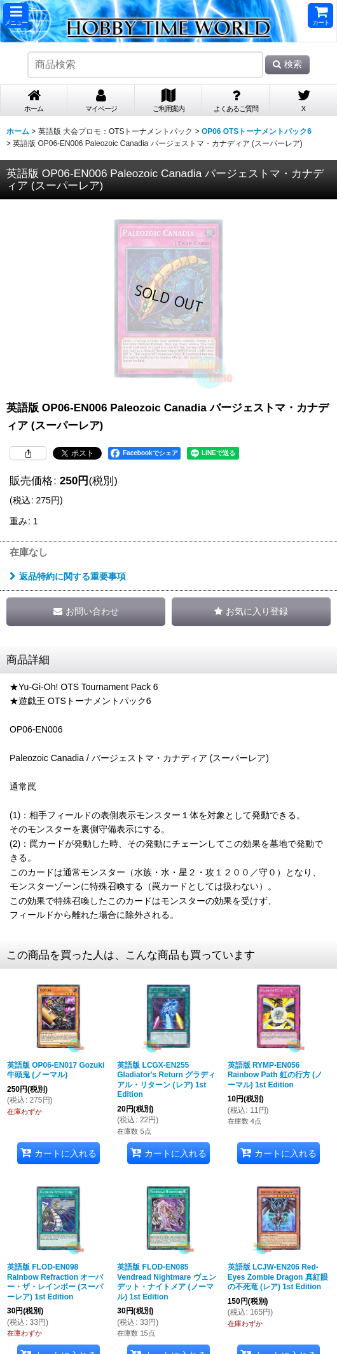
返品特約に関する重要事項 (68, 576)
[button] (16, 15)
